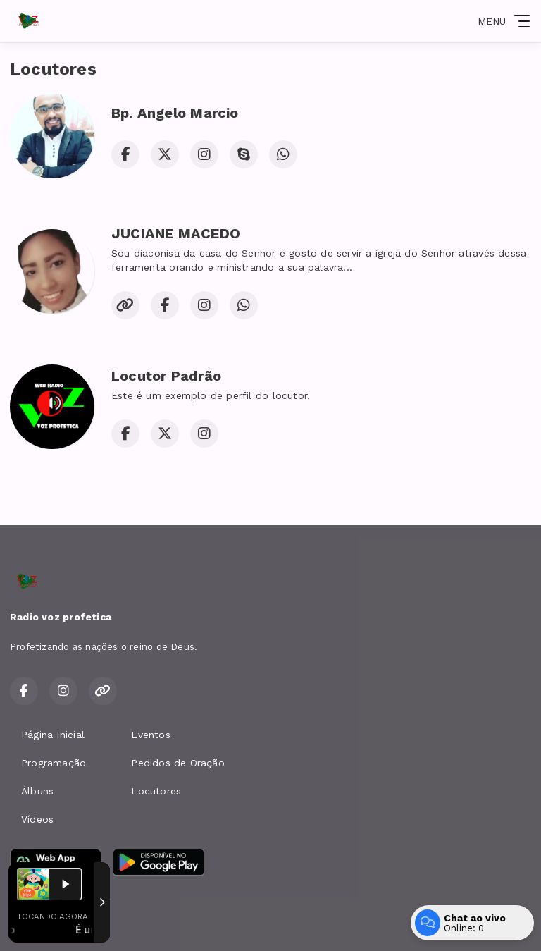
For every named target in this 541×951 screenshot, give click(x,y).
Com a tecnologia (58, 925)
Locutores (156, 791)
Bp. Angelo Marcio (175, 112)
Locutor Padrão (166, 375)
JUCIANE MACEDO (175, 233)
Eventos (150, 734)
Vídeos (37, 819)
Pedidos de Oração (178, 762)
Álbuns (37, 791)
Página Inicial (53, 734)
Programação (53, 762)
